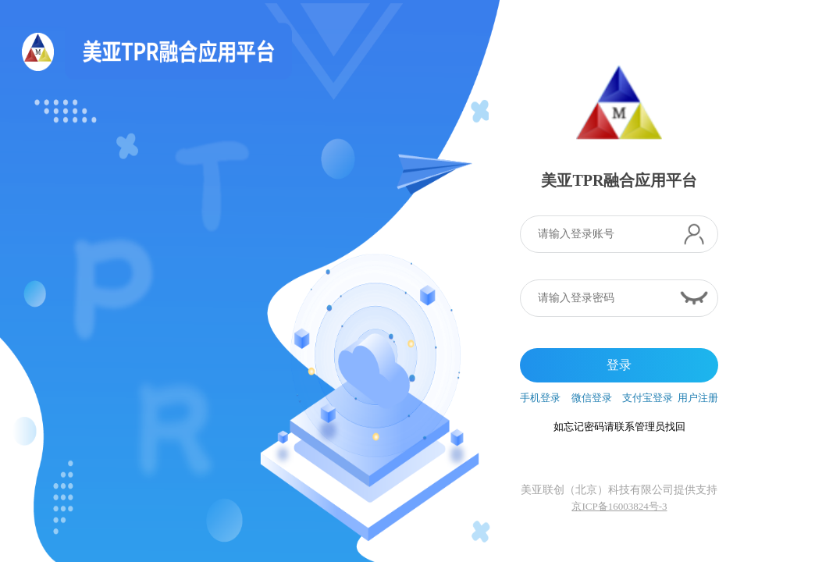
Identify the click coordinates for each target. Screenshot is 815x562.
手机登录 (540, 398)
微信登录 (591, 398)
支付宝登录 (647, 398)
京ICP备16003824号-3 (619, 506)
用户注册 (698, 398)
